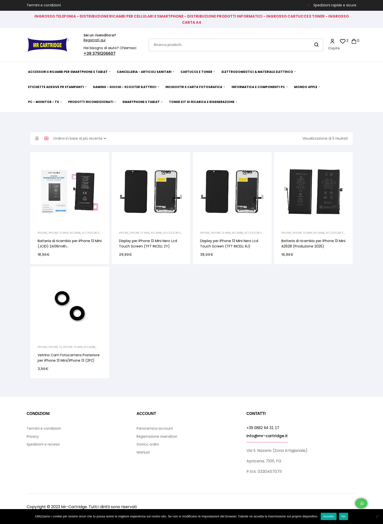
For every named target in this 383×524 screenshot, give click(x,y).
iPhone (42, 233)
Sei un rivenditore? (100, 35)
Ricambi (75, 233)
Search (316, 44)
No (343, 516)
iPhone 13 (55, 347)
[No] (376, 516)
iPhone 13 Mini (58, 233)
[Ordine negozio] (81, 139)
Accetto (328, 516)
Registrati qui (95, 40)
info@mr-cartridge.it (267, 436)
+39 (88, 53)
